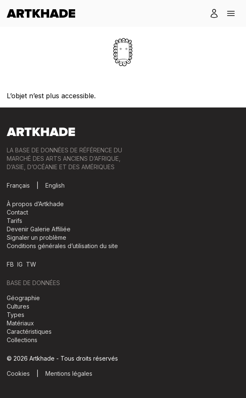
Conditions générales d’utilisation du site (62, 245)
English (55, 185)
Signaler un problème (36, 237)
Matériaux (20, 323)
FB (10, 264)
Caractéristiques (29, 331)
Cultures (18, 306)
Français (18, 185)
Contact (17, 212)
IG (20, 264)
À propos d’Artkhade (35, 203)
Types (15, 314)
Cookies (18, 373)
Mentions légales (68, 373)
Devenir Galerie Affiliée (39, 229)
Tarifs (14, 220)
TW (31, 264)
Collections (22, 339)
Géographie (23, 297)
